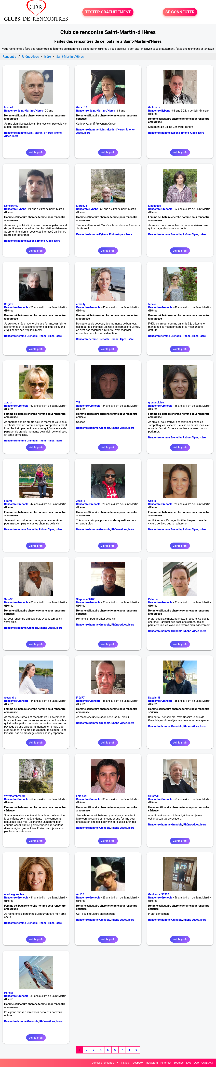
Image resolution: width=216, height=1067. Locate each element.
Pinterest (165, 1062)
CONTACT (207, 1062)
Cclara (152, 500)
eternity (80, 304)
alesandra (10, 697)
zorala (8, 402)
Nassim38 (154, 697)
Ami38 (80, 894)
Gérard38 (153, 796)
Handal (8, 992)
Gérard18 (81, 107)
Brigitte (8, 304)
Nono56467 (11, 205)
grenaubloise (156, 402)
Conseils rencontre (103, 1062)
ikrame (8, 500)
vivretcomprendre (14, 796)
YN (78, 402)
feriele (152, 304)
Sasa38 (8, 599)
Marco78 (81, 205)
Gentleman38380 (158, 894)
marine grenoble (14, 894)
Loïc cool (81, 796)
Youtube (179, 1062)
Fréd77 (80, 697)
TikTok (125, 1062)
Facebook (137, 1062)
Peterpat (153, 599)
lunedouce (154, 205)
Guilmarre (154, 107)
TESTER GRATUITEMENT (108, 12)
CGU (196, 1062)
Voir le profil (36, 152)
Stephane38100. (86, 599)
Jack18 (80, 500)
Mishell (8, 107)
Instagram (152, 1062)
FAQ (188, 1062)
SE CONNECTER (180, 12)
